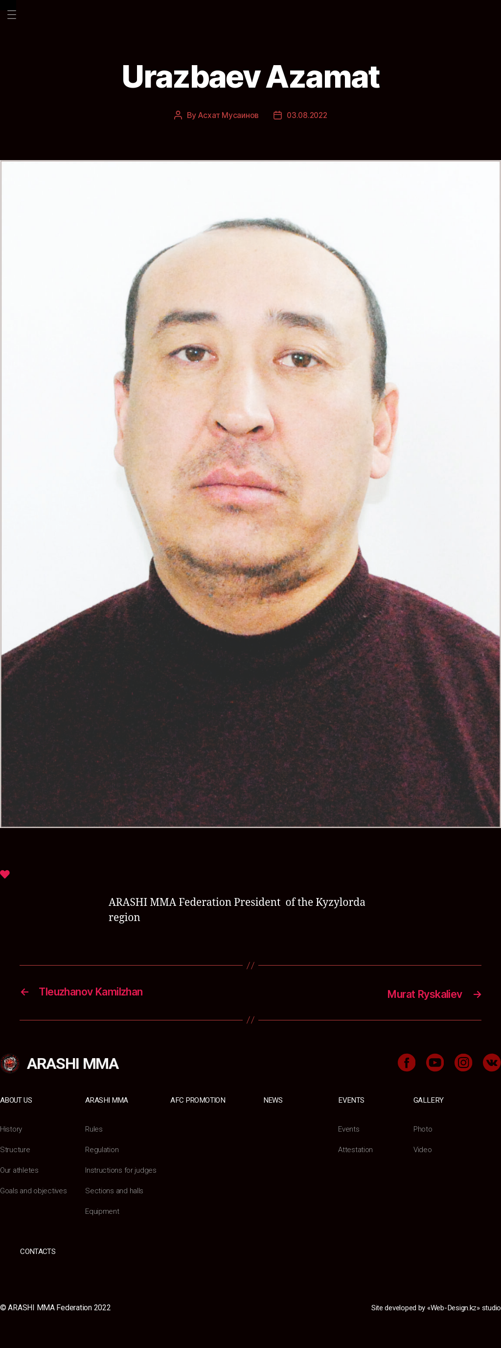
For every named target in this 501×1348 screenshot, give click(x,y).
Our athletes (20, 1169)
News (273, 1099)
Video (423, 1148)
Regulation (102, 1148)
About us (17, 1099)
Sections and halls (115, 1189)
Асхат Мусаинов (226, 115)
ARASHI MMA (107, 1099)
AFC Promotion (199, 1099)
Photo (423, 1128)
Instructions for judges (122, 1169)
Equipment (102, 1210)
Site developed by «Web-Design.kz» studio (429, 1306)
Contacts (38, 1250)
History (11, 1128)
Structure (15, 1148)
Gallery (428, 1099)
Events (351, 1099)
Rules (94, 1128)
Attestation (356, 1148)
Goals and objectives (35, 1189)
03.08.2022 (307, 115)
